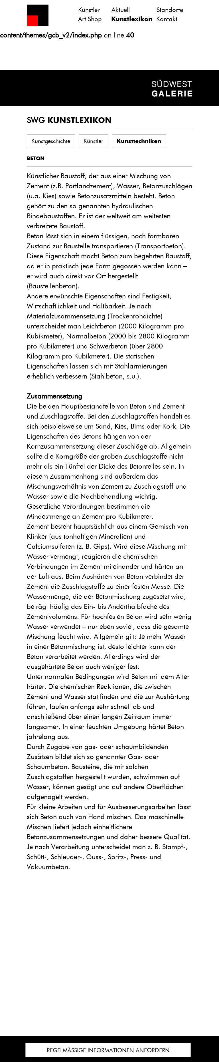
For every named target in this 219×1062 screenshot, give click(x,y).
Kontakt (166, 19)
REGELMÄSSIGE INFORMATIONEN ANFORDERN (108, 1050)
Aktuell (120, 10)
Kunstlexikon (131, 19)
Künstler (89, 10)
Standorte (170, 10)
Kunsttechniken (139, 141)
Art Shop (90, 19)
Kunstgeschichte (50, 141)
